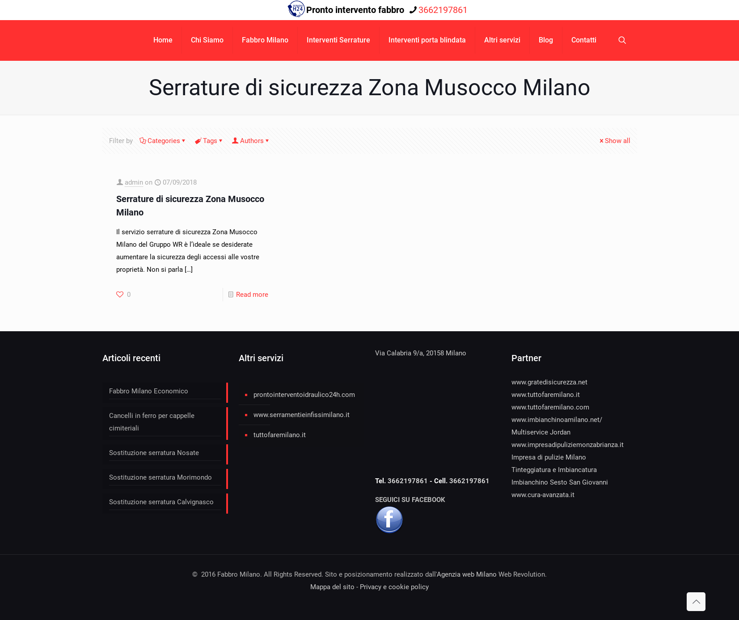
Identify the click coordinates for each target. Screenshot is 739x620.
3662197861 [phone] (443, 9)
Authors (251, 141)
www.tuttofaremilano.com (550, 407)
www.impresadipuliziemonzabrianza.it (567, 445)
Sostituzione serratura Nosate (154, 453)
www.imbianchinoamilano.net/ (556, 420)
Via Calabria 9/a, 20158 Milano (420, 353)
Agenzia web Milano (467, 574)
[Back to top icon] (696, 601)
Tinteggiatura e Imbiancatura (554, 470)
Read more (252, 295)
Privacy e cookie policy (394, 587)
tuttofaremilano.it (279, 435)
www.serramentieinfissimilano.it (301, 415)
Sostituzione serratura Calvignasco (161, 502)
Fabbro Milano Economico (148, 391)
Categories (163, 141)
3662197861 (409, 481)
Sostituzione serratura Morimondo (160, 477)
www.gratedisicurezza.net (549, 382)
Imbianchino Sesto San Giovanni (559, 482)
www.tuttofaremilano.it (545, 395)
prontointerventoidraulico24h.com (304, 395)
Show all (614, 141)
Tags (209, 141)
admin (134, 182)
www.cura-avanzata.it (542, 495)
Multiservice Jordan (540, 432)
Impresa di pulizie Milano (548, 457)
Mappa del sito (332, 587)
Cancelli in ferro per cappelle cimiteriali (151, 422)
